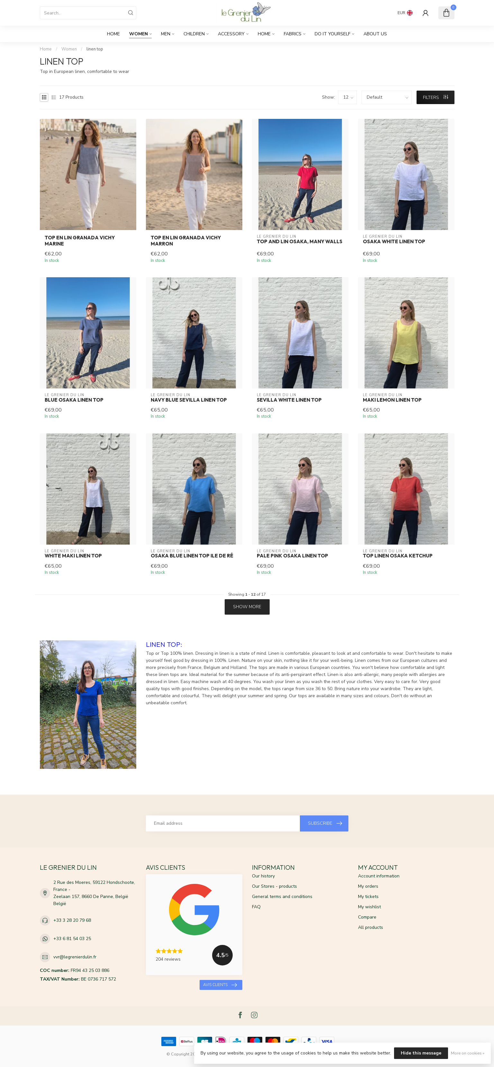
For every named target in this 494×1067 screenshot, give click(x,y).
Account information (379, 876)
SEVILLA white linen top (289, 400)
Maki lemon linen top (392, 400)
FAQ (256, 907)
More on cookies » (467, 1053)
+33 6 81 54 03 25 (72, 939)
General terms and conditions (282, 897)
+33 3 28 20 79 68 (72, 920)
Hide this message (421, 1053)
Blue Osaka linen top (74, 400)
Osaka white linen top (394, 242)
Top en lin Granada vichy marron (186, 240)
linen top (94, 49)
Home (113, 34)
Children (194, 34)
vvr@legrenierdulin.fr (74, 957)
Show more (247, 607)
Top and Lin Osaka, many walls (299, 242)
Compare (367, 917)
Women (138, 34)
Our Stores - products (274, 886)
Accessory (231, 34)
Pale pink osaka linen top (292, 556)
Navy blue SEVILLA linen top (189, 400)
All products (370, 927)
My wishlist (369, 907)
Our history (263, 876)
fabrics (292, 34)
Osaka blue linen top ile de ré (192, 556)
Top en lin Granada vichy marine (80, 240)
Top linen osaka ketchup (398, 556)
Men (165, 34)
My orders (368, 886)
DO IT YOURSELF (332, 34)
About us (375, 34)
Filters (435, 97)
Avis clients (220, 985)
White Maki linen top (73, 556)
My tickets (368, 897)
